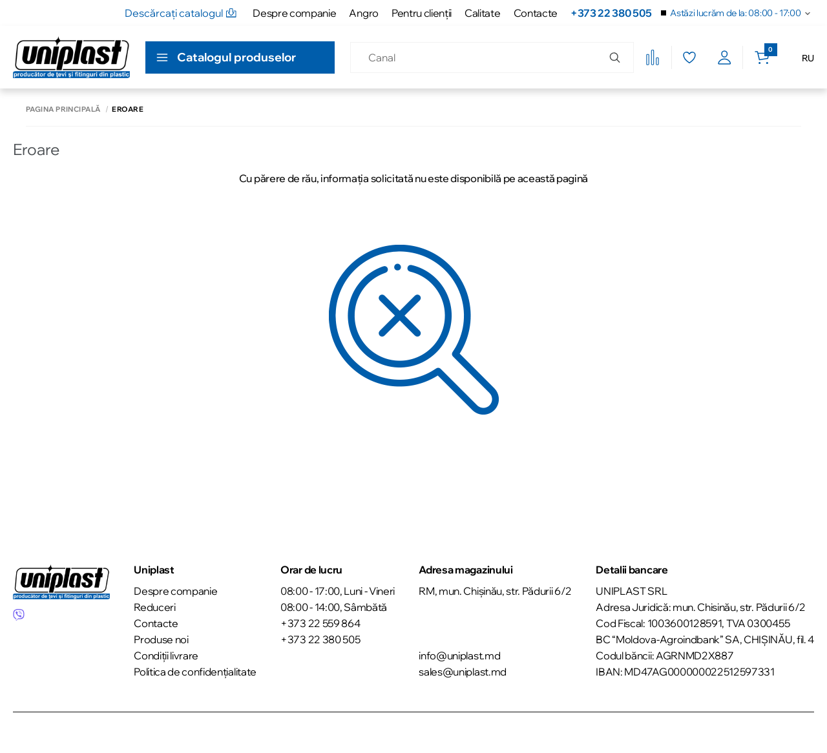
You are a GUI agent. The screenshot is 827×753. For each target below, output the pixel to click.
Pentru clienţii (422, 12)
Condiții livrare (166, 655)
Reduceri (154, 607)
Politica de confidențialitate (195, 671)
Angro (363, 12)
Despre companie (294, 12)
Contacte (536, 12)
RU (808, 58)
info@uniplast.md (459, 655)
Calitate (482, 12)
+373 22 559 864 (320, 623)
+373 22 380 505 (611, 12)
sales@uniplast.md (463, 671)
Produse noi (161, 639)
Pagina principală (63, 109)
